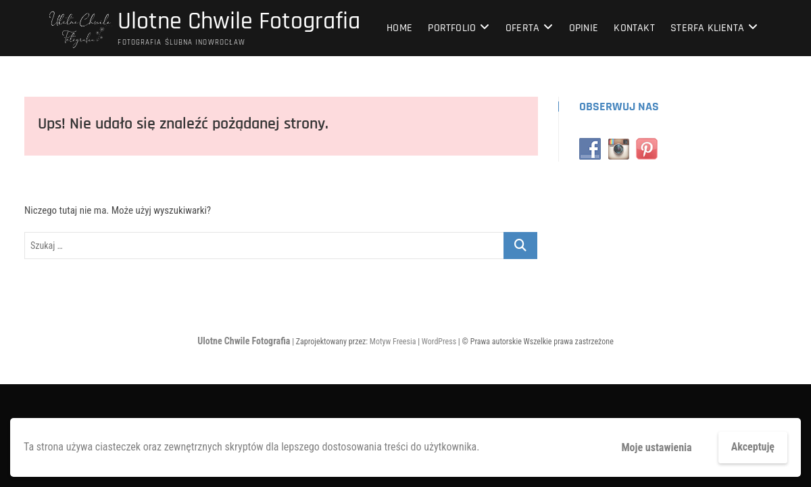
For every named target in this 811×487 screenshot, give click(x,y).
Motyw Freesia (393, 341)
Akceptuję (753, 446)
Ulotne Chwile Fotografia (239, 22)
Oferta (522, 28)
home (399, 28)
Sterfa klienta (707, 28)
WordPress (439, 341)
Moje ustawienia (656, 447)
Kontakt (634, 28)
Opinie (583, 28)
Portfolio (452, 28)
